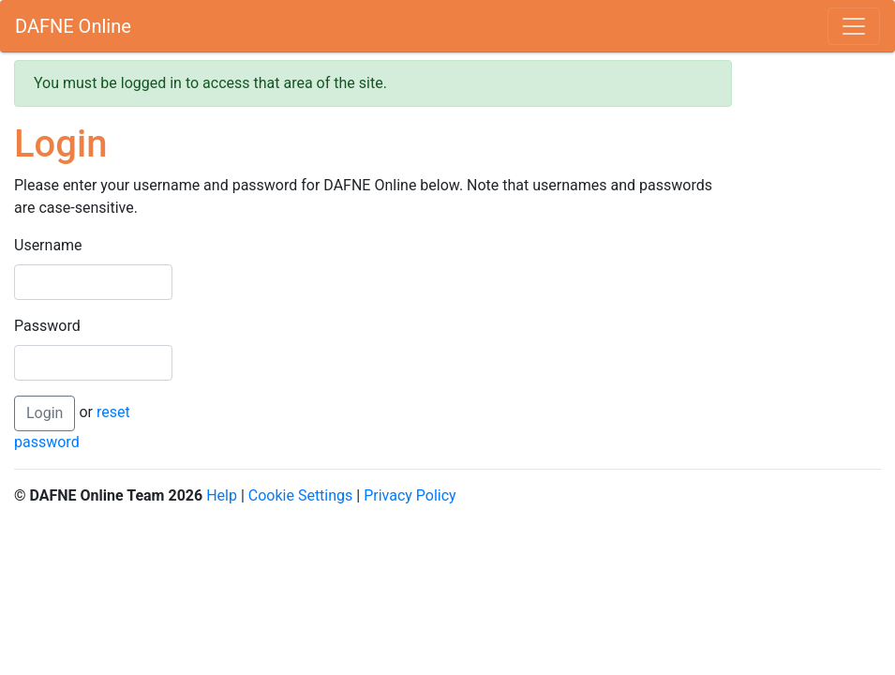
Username (48, 245)
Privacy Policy (410, 495)
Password (47, 326)
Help (221, 495)
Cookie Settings (300, 495)
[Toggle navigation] (854, 26)
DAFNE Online (73, 26)
